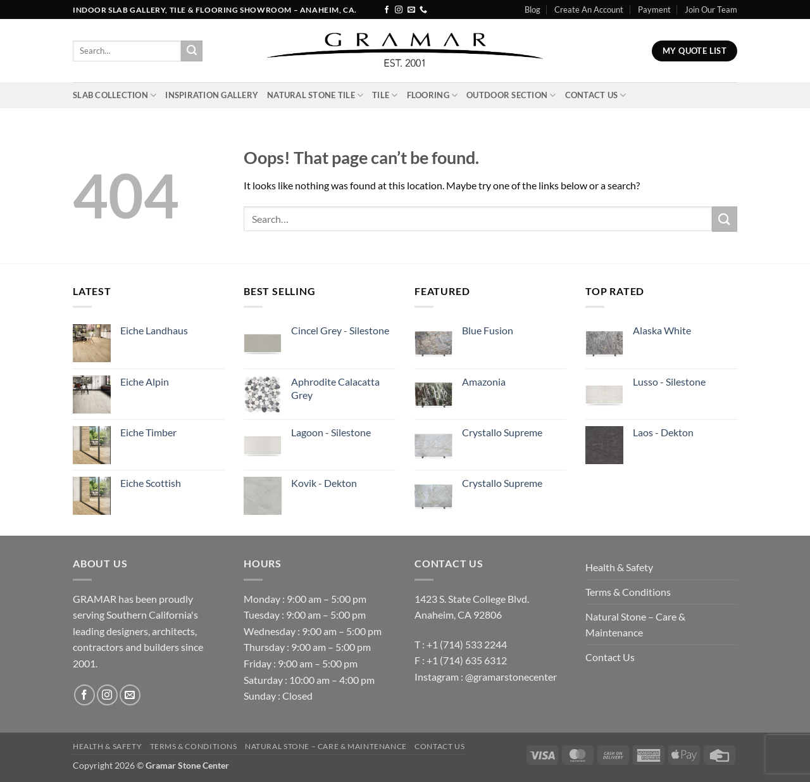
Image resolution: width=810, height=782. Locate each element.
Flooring (432, 95)
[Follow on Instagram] (398, 10)
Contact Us (595, 95)
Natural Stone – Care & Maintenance (635, 624)
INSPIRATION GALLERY (211, 95)
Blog (532, 9)
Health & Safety (619, 567)
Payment (654, 9)
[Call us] (423, 10)
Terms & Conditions (628, 592)
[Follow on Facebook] (386, 10)
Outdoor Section (511, 95)
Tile (384, 95)
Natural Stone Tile (315, 95)
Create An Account (588, 9)
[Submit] (191, 51)
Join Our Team (711, 9)
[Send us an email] (411, 10)
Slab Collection (114, 95)
